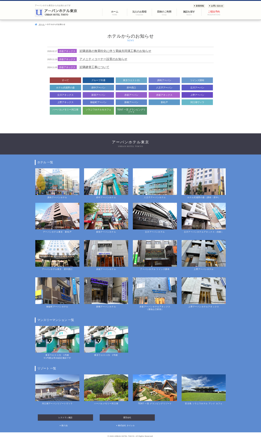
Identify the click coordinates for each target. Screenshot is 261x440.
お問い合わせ (216, 6)
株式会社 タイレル (126, 425)
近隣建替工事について (94, 67)
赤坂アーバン (131, 95)
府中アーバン (98, 87)
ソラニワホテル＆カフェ (98, 109)
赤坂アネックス (164, 95)
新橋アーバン (131, 102)
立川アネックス (65, 95)
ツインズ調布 (197, 80)
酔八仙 (65, 425)
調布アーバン (164, 80)
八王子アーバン (164, 87)
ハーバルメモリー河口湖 (65, 109)
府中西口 (131, 87)
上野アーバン (197, 95)
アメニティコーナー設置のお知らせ (103, 59)
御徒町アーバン (98, 102)
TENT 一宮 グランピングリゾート (131, 110)
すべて (65, 80)
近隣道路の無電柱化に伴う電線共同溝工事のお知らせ (115, 51)
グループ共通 (98, 80)
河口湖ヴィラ (197, 102)
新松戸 (164, 102)
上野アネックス (65, 102)
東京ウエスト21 (131, 80)
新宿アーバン (98, 95)
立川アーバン (197, 87)
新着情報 (199, 6)
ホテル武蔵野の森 (65, 87)
